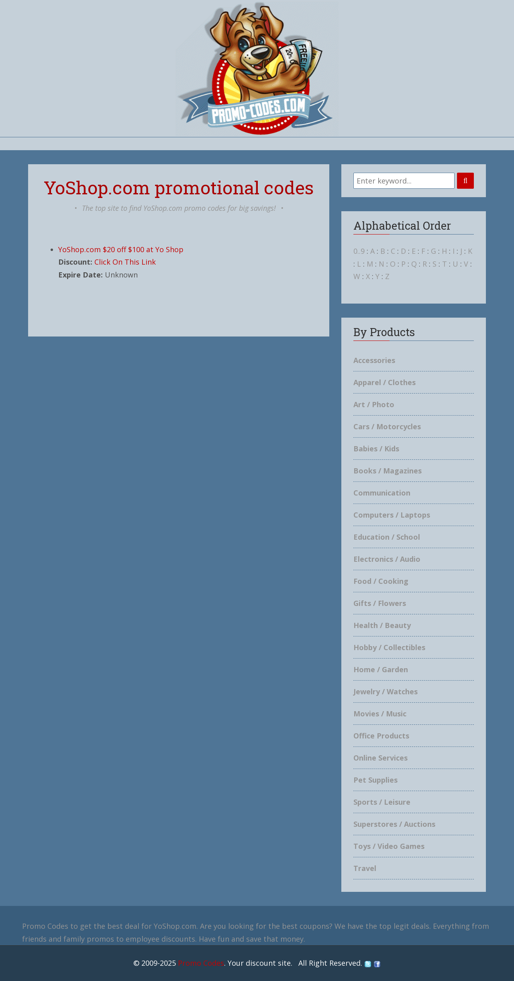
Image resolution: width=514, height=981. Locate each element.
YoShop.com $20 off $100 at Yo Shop (121, 249)
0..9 (359, 251)
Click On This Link (125, 262)
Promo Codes (201, 963)
